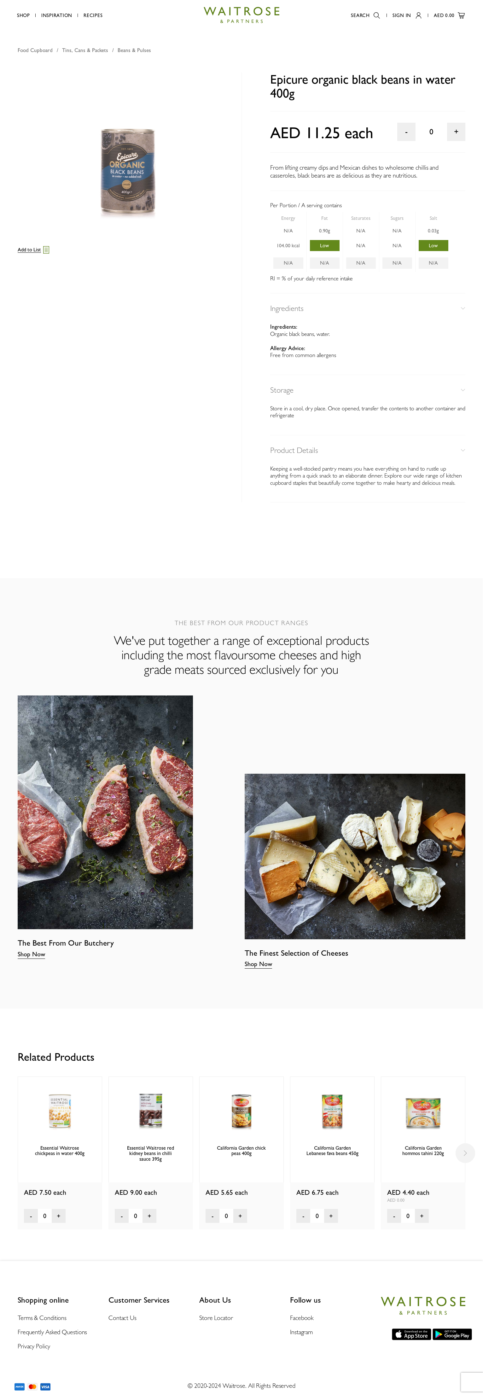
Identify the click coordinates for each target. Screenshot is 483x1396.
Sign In (407, 15)
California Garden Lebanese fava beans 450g (332, 1151)
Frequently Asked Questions (52, 1332)
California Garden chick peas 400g (241, 1151)
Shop (23, 15)
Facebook (302, 1318)
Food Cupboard (35, 50)
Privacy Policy (34, 1346)
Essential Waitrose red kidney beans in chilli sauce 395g (150, 1153)
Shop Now (31, 954)
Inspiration (56, 15)
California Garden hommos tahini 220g (423, 1151)
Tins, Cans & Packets (85, 50)
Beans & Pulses (134, 50)
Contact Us (122, 1318)
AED (449, 15)
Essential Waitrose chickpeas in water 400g (59, 1151)
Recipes (93, 15)
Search (365, 15)
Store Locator (216, 1318)
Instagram (301, 1332)
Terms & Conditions (42, 1318)
